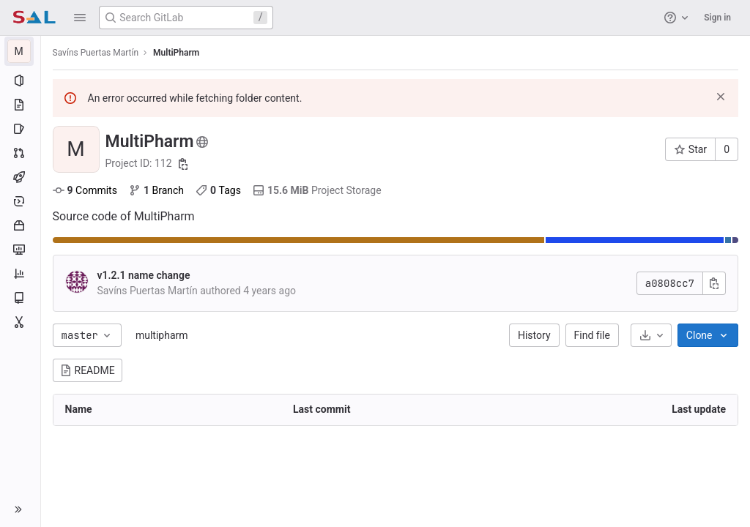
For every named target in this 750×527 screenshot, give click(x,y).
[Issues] (20, 129)
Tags (219, 190)
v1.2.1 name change (143, 275)
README (87, 370)
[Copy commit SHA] (714, 283)
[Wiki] (20, 298)
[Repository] (20, 104)
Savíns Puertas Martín (96, 53)
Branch (156, 190)
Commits (85, 190)
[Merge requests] (20, 153)
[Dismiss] (720, 96)
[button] (80, 17)
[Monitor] (20, 249)
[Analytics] (20, 273)
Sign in (717, 17)
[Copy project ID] (184, 164)
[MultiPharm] (20, 51)
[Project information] (20, 80)
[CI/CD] (20, 177)
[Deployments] (20, 201)
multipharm (161, 335)
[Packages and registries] (20, 225)
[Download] (651, 335)
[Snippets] (20, 322)
